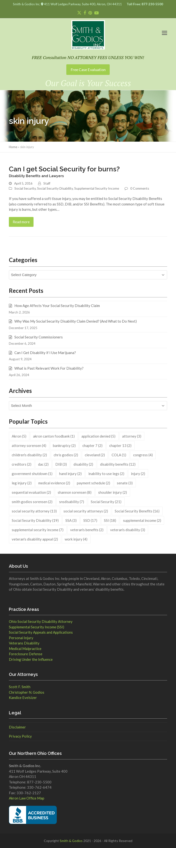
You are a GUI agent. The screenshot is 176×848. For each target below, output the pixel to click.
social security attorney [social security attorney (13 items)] (34, 511)
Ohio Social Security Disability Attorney (41, 621)
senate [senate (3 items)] (125, 483)
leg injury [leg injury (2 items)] (22, 483)
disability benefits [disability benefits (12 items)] (118, 464)
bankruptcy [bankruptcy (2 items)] (64, 445)
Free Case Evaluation (88, 69)
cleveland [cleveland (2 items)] (95, 455)
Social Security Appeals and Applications (41, 632)
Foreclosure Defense (25, 654)
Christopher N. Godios (26, 692)
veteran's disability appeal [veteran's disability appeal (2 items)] (35, 539)
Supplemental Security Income (96, 188)
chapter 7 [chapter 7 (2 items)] (92, 445)
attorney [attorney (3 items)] (131, 436)
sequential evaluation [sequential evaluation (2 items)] (31, 492)
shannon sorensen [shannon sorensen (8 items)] (74, 492)
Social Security (25, 188)
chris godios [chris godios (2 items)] (66, 455)
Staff (46, 183)
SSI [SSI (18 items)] (110, 520)
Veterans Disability (24, 643)
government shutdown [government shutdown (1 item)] (32, 473)
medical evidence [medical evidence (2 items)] (54, 483)
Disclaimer (17, 727)
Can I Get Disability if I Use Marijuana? (45, 352)
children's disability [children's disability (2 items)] (29, 455)
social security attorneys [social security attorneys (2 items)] (85, 511)
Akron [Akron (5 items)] (19, 436)
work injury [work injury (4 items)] (76, 539)
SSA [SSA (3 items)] (71, 520)
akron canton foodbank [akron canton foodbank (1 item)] (54, 436)
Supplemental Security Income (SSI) (36, 627)
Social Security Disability (55, 188)
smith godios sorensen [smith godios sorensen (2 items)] (32, 501)
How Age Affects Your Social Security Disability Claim (57, 305)
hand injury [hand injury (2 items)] (70, 473)
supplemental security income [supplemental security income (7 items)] (37, 530)
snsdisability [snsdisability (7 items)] (71, 501)
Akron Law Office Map (26, 798)
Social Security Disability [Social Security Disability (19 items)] (35, 520)
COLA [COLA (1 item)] (119, 455)
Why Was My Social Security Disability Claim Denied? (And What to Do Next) (75, 321)
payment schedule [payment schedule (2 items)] (93, 483)
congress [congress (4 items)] (143, 455)
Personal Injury (21, 638)
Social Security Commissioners (38, 337)
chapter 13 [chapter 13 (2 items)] (120, 445)
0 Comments (139, 188)
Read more (21, 222)
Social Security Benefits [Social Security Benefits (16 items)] (137, 511)
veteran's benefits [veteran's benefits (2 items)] (86, 530)
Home (13, 147)
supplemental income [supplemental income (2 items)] (142, 520)
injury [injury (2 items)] (138, 473)
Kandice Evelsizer (23, 697)
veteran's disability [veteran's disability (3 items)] (127, 530)
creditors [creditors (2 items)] (21, 464)
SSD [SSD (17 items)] (90, 520)
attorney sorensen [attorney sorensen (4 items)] (29, 445)
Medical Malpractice (25, 648)
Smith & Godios (71, 841)
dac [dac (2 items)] (43, 464)
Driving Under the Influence (31, 659)
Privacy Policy (20, 736)
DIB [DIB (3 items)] (61, 464)
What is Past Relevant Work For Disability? (49, 368)
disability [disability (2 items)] (83, 464)
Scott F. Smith (19, 687)
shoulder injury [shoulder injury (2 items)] (112, 492)
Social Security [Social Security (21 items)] (106, 501)
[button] (164, 33)
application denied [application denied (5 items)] (98, 436)
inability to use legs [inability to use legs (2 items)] (106, 473)
